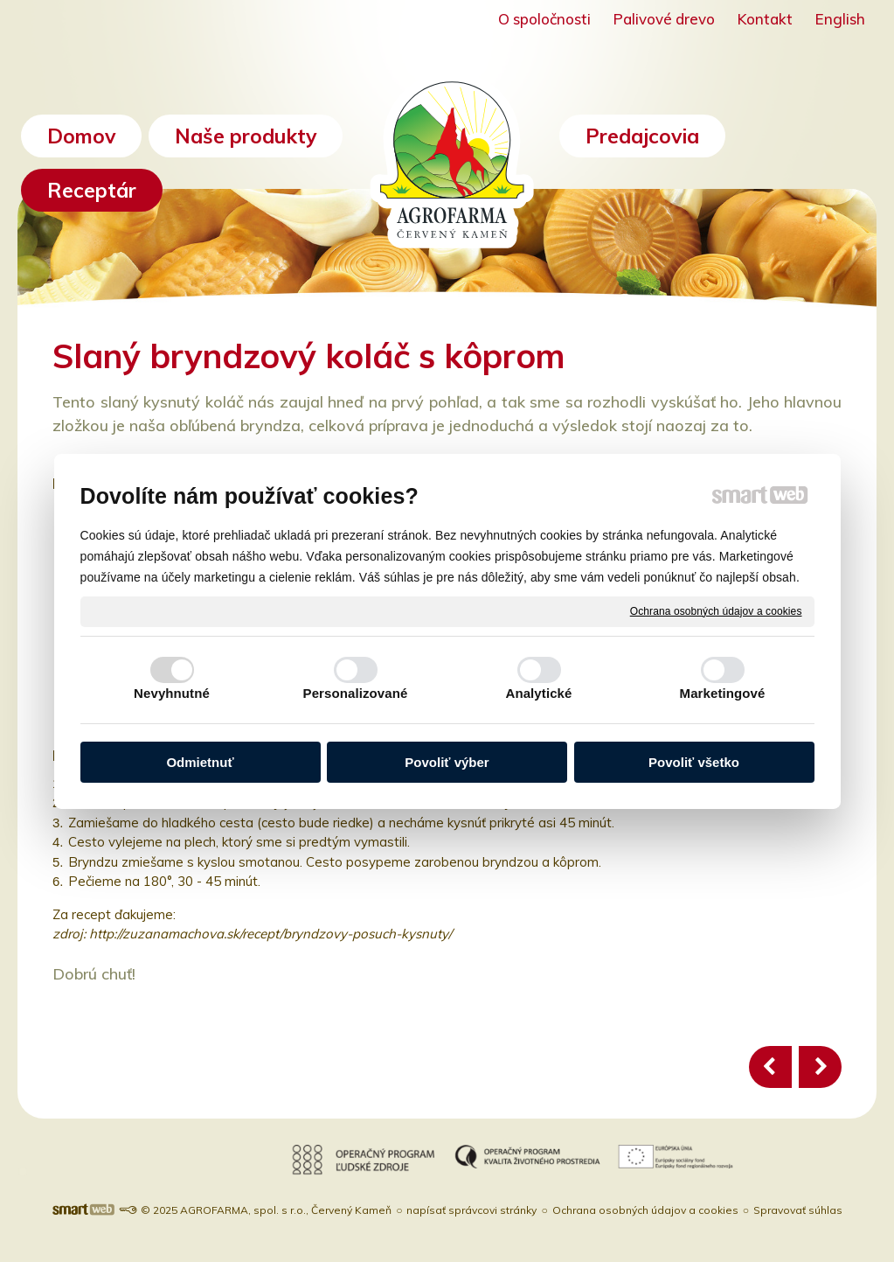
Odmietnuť (199, 762)
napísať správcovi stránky (471, 1210)
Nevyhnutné (172, 693)
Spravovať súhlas (797, 1210)
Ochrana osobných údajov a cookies (716, 610)
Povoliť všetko (693, 762)
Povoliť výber (447, 762)
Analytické (538, 693)
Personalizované (355, 693)
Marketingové (723, 693)
